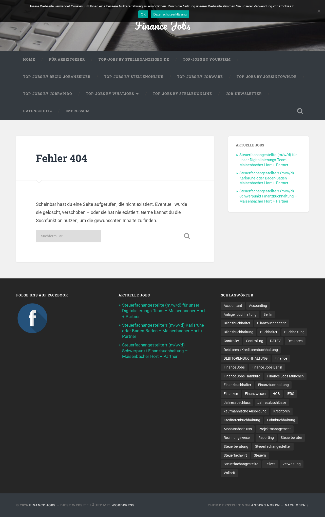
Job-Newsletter (244, 93)
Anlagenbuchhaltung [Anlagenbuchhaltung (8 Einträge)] (240, 314)
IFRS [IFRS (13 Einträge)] (290, 394)
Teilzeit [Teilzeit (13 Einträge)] (270, 464)
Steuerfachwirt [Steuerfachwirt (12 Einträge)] (235, 455)
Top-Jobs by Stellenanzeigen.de (134, 59)
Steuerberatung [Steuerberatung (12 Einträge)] (236, 446)
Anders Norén (265, 505)
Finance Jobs (163, 25)
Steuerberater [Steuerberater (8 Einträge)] (291, 438)
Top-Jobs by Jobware (200, 76)
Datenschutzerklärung (169, 14)
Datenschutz (37, 111)
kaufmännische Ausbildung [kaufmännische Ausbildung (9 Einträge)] (245, 411)
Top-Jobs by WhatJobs (110, 93)
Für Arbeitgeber (67, 59)
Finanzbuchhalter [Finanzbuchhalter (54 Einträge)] (237, 385)
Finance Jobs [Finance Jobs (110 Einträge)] (234, 367)
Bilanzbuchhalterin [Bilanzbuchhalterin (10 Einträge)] (271, 323)
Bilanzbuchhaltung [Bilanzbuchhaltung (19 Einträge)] (238, 332)
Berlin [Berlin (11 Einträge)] (267, 314)
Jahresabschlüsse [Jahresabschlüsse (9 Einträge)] (271, 403)
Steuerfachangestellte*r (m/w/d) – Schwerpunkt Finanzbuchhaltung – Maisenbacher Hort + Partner (268, 196)
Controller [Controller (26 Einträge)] (231, 341)
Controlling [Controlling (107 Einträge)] (254, 341)
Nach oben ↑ (297, 505)
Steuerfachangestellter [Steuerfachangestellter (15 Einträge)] (273, 446)
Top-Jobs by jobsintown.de (267, 76)
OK (143, 14)
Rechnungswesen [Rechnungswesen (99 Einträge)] (238, 438)
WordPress (123, 505)
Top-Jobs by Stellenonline (133, 76)
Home (29, 59)
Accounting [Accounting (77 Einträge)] (258, 306)
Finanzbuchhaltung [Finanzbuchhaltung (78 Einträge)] (273, 385)
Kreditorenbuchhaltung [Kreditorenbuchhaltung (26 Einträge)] (242, 420)
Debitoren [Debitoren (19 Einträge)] (295, 341)
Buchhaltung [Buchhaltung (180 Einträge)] (294, 332)
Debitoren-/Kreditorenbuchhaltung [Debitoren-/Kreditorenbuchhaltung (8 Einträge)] (251, 349)
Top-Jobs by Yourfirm (207, 59)
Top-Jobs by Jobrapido (47, 93)
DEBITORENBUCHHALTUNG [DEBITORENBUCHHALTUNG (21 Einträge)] (246, 358)
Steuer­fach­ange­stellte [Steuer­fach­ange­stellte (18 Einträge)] (241, 464)
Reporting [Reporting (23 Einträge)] (266, 438)
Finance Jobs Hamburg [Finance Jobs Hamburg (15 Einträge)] (242, 376)
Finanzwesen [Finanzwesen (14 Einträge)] (255, 394)
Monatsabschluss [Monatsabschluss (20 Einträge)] (238, 429)
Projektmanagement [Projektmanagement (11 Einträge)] (275, 429)
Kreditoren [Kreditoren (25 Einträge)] (281, 411)
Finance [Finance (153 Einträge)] (281, 358)
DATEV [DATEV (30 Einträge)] (275, 341)
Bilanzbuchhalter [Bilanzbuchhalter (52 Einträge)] (237, 323)
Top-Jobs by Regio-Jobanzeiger (56, 76)
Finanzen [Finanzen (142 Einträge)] (231, 394)
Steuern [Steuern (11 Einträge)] (260, 455)
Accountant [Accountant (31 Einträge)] (233, 306)
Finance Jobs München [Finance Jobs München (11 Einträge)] (285, 376)
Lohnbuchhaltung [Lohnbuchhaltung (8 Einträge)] (281, 420)
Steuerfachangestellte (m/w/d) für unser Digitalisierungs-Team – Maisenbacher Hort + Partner (268, 160)
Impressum (78, 111)
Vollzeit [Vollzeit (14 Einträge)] (229, 473)
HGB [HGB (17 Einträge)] (276, 394)
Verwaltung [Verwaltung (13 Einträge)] (291, 464)
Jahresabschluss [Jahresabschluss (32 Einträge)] (237, 403)
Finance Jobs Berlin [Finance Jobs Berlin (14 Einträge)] (267, 367)
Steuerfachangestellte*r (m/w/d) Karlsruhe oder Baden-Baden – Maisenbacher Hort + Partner (266, 178)
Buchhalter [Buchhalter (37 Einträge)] (268, 332)
